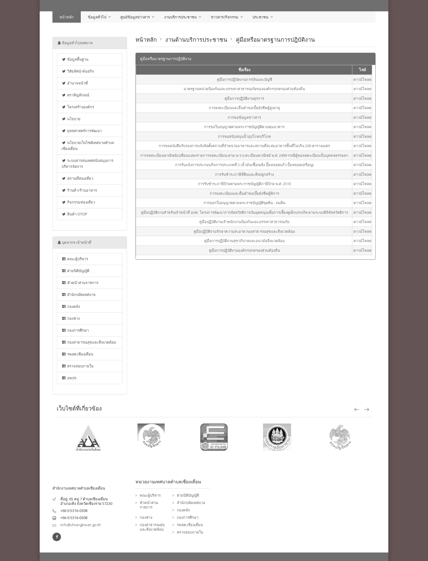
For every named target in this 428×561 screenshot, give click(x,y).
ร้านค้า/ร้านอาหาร (79, 190)
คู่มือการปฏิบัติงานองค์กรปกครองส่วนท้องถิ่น (244, 250)
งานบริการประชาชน (180, 17)
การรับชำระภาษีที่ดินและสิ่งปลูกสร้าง (244, 174)
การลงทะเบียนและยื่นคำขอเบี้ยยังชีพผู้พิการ (244, 193)
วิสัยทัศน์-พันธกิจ (78, 71)
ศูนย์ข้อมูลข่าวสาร (135, 17)
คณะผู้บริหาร (75, 258)
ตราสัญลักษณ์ (75, 95)
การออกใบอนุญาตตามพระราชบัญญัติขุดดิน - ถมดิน (244, 202)
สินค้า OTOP (74, 214)
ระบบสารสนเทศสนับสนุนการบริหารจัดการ (87, 163)
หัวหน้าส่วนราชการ (80, 282)
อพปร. (69, 377)
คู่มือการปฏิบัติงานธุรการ (244, 98)
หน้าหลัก (67, 17)
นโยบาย (71, 118)
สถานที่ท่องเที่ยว (77, 178)
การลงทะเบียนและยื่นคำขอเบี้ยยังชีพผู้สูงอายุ (244, 107)
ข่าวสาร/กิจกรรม (224, 17)
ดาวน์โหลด (362, 79)
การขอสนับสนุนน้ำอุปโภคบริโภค (244, 136)
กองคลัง (71, 306)
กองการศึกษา (75, 330)
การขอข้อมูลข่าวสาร (244, 117)
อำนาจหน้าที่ (75, 83)
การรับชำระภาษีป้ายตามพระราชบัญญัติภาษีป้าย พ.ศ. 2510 (244, 183)
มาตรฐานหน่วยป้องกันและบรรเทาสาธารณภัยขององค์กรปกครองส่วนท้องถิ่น (244, 88)
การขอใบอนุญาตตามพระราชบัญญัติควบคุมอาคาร (244, 126)
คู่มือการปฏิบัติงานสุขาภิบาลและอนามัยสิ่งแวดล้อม (244, 240)
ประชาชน (260, 17)
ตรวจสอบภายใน (78, 366)
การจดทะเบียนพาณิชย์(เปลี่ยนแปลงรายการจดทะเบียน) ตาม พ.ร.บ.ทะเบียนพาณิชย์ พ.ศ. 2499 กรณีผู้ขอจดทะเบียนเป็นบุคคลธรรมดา (244, 155)
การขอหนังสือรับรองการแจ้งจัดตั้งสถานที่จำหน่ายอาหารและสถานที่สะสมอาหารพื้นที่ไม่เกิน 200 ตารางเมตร (244, 145)
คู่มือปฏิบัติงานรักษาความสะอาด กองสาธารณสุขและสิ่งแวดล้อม (244, 231)
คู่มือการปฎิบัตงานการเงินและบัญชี (244, 79)
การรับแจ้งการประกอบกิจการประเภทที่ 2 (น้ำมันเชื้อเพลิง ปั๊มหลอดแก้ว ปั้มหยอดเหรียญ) (244, 164)
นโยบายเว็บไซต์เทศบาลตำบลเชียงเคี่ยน (88, 145)
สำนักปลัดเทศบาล (79, 294)
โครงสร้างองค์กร (78, 106)
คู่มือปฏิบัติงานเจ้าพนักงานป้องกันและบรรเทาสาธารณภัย (244, 221)
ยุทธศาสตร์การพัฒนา (82, 130)
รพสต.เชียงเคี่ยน (77, 354)
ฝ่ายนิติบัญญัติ (75, 270)
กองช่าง (71, 318)
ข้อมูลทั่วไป (97, 17)
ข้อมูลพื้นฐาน (75, 59)
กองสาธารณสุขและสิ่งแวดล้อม (89, 342)
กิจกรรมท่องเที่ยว (78, 202)
